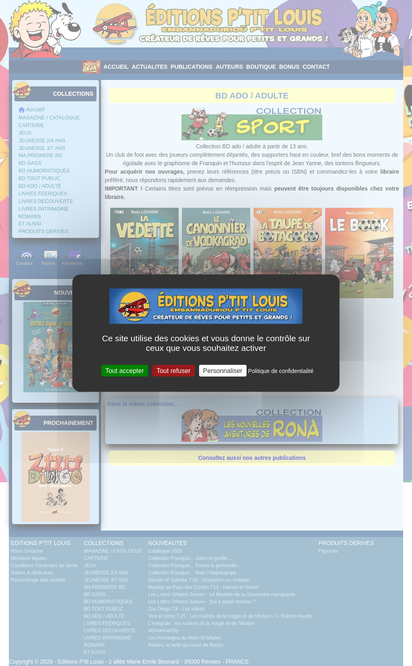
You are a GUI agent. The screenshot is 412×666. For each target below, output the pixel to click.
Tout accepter (124, 370)
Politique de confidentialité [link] (281, 371)
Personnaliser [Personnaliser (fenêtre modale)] (223, 370)
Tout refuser (173, 370)
